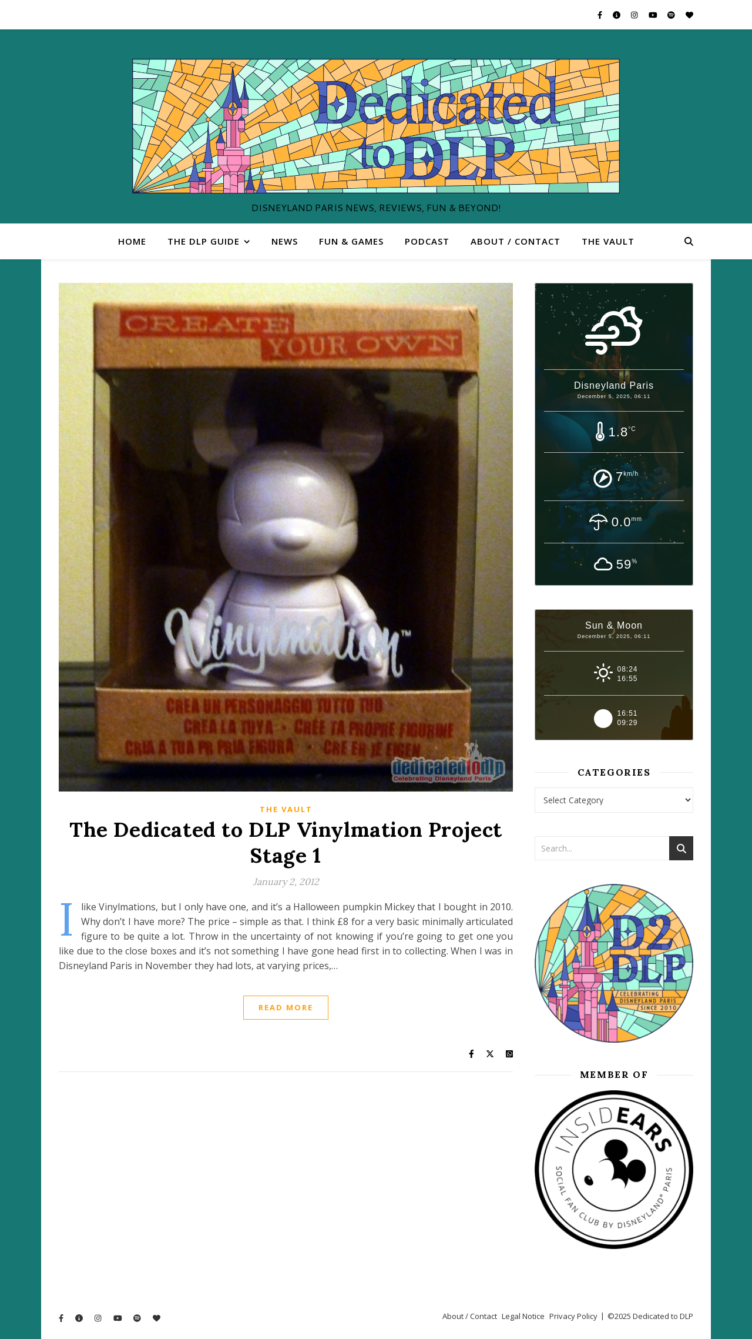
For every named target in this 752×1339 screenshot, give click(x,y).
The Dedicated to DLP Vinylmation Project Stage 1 (285, 842)
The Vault (608, 241)
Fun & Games (351, 241)
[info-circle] (617, 14)
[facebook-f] (600, 14)
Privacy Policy (573, 1316)
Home (132, 241)
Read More (285, 1007)
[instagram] (635, 14)
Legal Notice (523, 1316)
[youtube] (654, 14)
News (284, 241)
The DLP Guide (203, 241)
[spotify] (672, 14)
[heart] (689, 14)
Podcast (427, 241)
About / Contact (515, 241)
